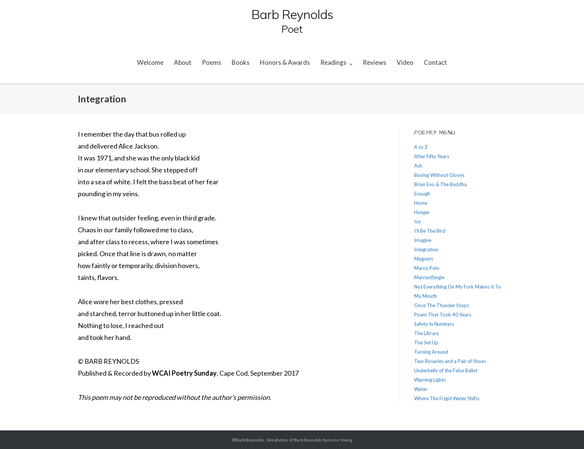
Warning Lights (430, 380)
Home (420, 203)
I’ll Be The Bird (429, 231)
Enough (422, 194)
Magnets (423, 259)
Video (405, 62)
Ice (417, 222)
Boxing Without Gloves (439, 175)
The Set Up (426, 342)
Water (421, 389)
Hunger (422, 212)
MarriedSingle (429, 277)
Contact (435, 62)
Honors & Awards (285, 62)
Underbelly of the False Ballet (445, 370)
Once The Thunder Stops (441, 305)
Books (241, 62)
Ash (418, 166)
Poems (211, 62)
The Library (426, 333)
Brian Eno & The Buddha (440, 184)
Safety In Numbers (434, 324)
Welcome (150, 62)
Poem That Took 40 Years (442, 315)
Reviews (374, 62)
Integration (426, 249)
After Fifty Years (431, 156)
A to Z (421, 147)
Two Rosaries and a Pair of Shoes (450, 361)
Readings (333, 62)
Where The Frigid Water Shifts (446, 398)
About (182, 62)
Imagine (422, 240)
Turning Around (431, 352)
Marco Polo (426, 268)
